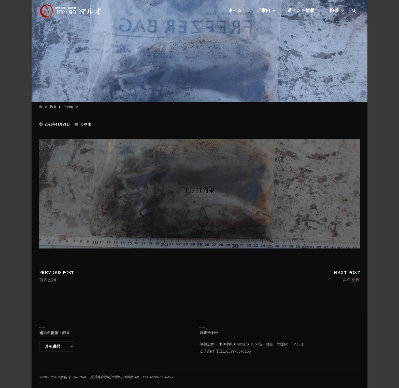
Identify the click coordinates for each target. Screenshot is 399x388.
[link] (354, 11)
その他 (68, 107)
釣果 (53, 107)
